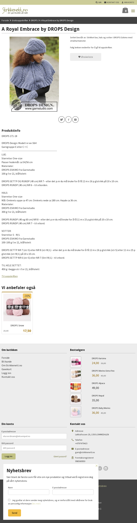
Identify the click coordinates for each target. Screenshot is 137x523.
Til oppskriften (10, 276)
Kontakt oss (8, 377)
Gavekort (7, 369)
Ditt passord (7, 443)
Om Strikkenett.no (12, 365)
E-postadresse (9, 432)
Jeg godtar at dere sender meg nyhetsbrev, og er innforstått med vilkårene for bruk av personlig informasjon (50, 502)
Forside (5, 20)
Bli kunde (7, 362)
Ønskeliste (85, 56)
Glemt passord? (60, 457)
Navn (28, 490)
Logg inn (6, 373)
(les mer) (36, 503)
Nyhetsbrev (100, 486)
